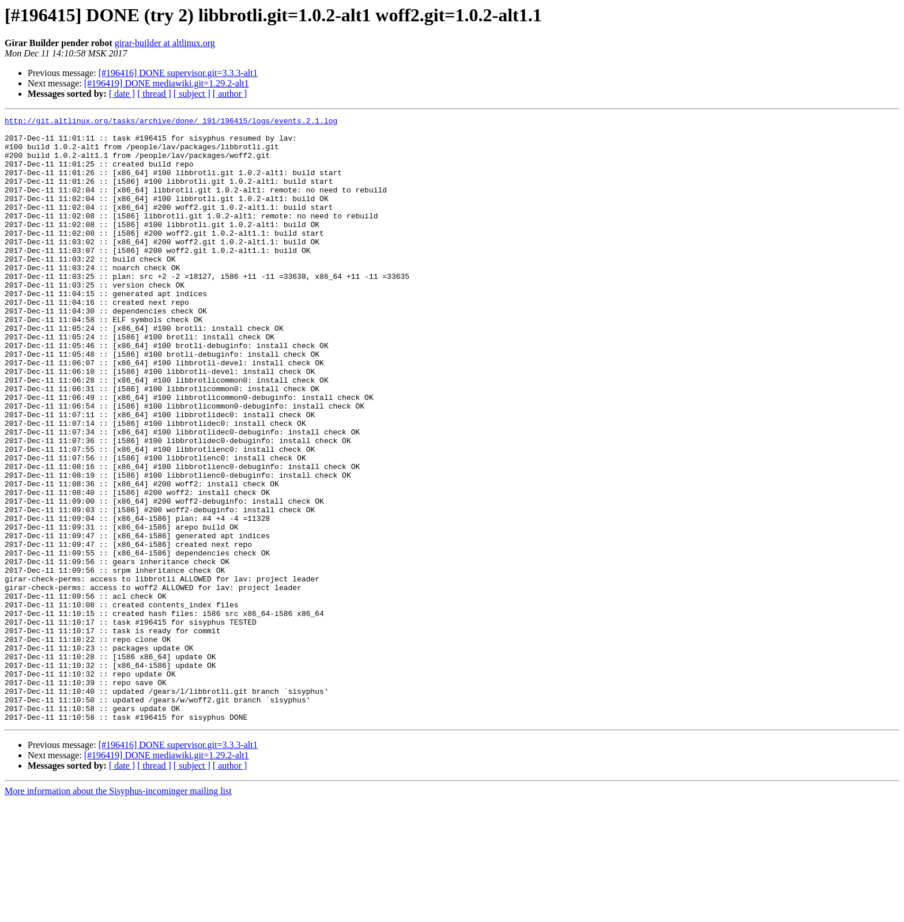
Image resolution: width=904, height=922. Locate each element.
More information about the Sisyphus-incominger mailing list (118, 912)
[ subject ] (192, 94)
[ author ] (230, 94)
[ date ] (122, 94)
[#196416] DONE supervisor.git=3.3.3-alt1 (178, 73)
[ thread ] (154, 94)
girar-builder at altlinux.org (165, 43)
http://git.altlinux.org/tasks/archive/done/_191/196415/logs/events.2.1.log (171, 122)
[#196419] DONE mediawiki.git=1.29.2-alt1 (166, 83)
